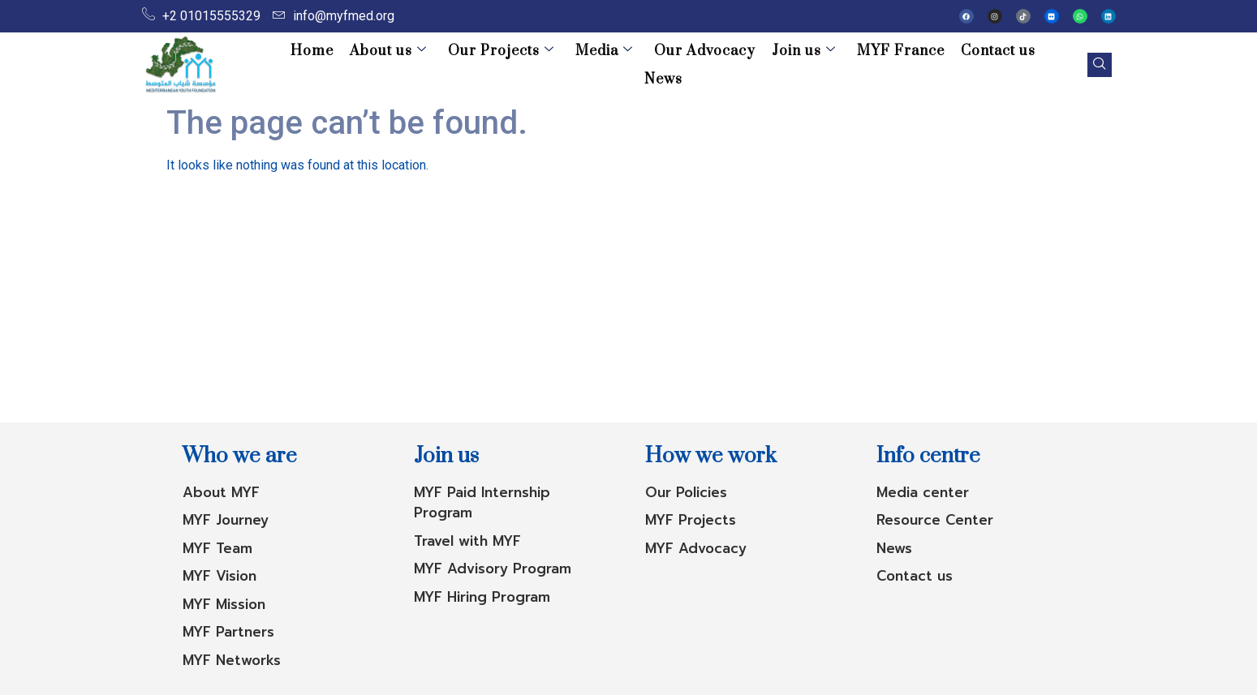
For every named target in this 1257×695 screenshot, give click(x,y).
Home (292, 65)
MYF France (862, 65)
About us (365, 65)
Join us (768, 65)
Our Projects (475, 65)
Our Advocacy (672, 65)
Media (575, 65)
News (1025, 65)
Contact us (956, 65)
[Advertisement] (628, 300)
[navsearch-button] (1094, 65)
